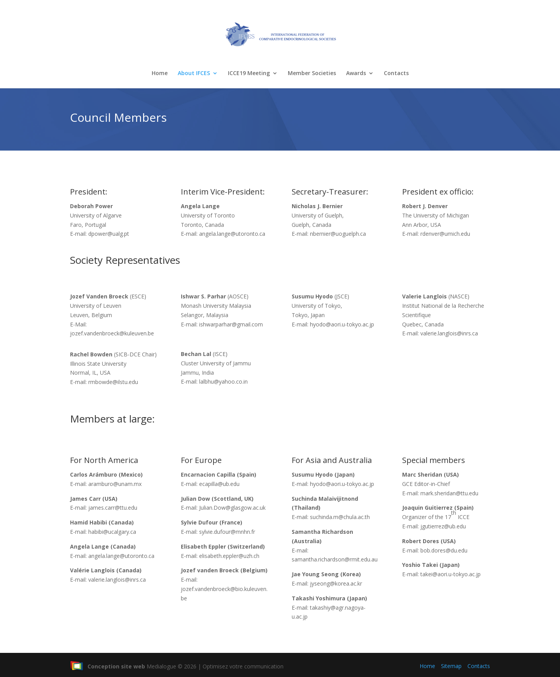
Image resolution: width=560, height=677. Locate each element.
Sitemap (451, 666)
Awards (356, 73)
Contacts (396, 73)
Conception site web (107, 666)
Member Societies (312, 73)
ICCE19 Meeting (249, 73)
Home (160, 73)
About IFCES (194, 73)
